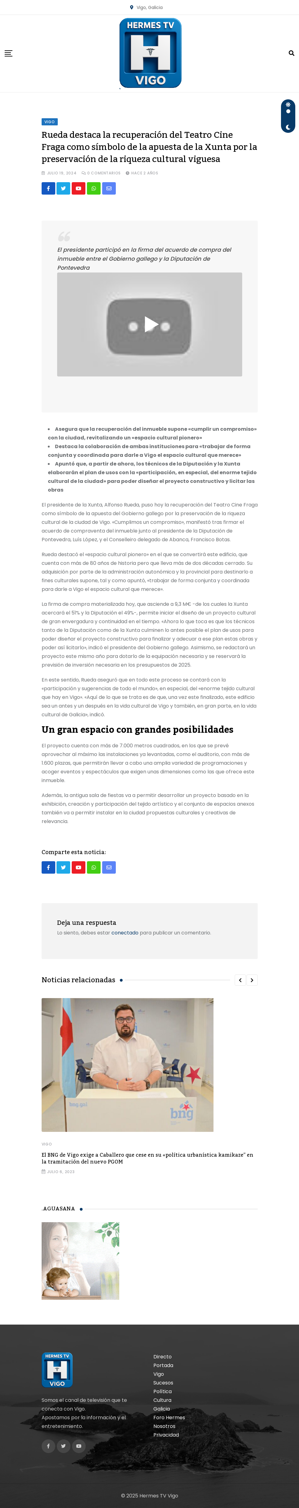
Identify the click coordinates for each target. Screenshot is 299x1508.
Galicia (161, 1408)
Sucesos (163, 1382)
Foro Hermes (169, 1417)
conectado (124, 932)
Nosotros (164, 1426)
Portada (163, 1365)
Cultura (162, 1400)
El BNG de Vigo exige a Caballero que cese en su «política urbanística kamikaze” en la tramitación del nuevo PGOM (147, 1158)
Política (162, 1391)
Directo (162, 1356)
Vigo (47, 1144)
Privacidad (166, 1434)
